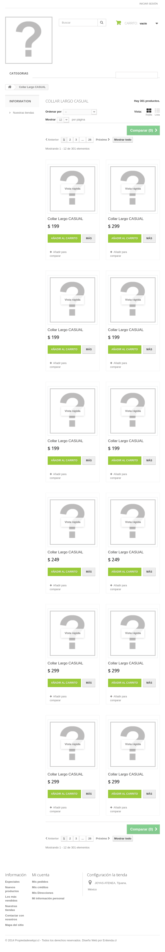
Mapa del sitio (14, 925)
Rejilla (149, 112)
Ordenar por (54, 111)
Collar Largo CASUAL (65, 219)
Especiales (12, 881)
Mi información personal (48, 898)
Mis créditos (40, 887)
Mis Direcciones (42, 892)
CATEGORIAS (18, 73)
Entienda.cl (109, 940)
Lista (157, 112)
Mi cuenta (40, 874)
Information (20, 101)
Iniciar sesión (148, 3)
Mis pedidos (40, 881)
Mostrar (51, 119)
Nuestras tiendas (23, 112)
